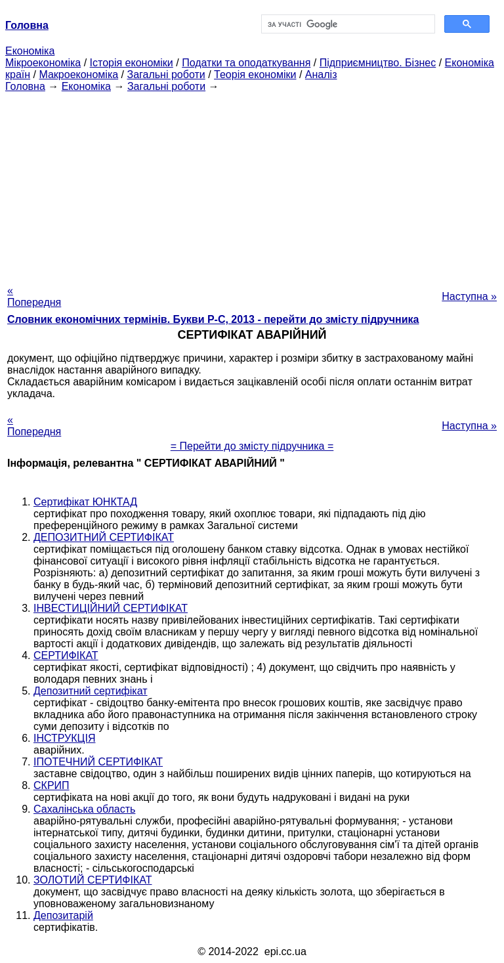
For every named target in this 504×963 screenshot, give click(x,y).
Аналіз (321, 74)
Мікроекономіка (43, 62)
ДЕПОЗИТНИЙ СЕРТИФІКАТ (103, 537)
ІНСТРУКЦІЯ (64, 738)
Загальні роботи (166, 74)
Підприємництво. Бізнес (378, 62)
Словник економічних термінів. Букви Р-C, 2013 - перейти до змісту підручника (213, 319)
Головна (25, 86)
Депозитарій (63, 915)
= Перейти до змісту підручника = (252, 446)
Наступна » (469, 296)
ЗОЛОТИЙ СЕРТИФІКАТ (92, 880)
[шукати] (347, 24)
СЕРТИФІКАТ (65, 655)
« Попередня (34, 296)
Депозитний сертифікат (90, 690)
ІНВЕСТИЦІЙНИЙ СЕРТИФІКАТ (110, 608)
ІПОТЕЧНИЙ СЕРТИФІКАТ (98, 761)
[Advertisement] (252, 184)
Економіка (29, 50)
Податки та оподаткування (246, 62)
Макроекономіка (78, 74)
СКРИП (51, 785)
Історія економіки (131, 62)
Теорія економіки (255, 74)
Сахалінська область (84, 809)
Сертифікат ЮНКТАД (85, 501)
